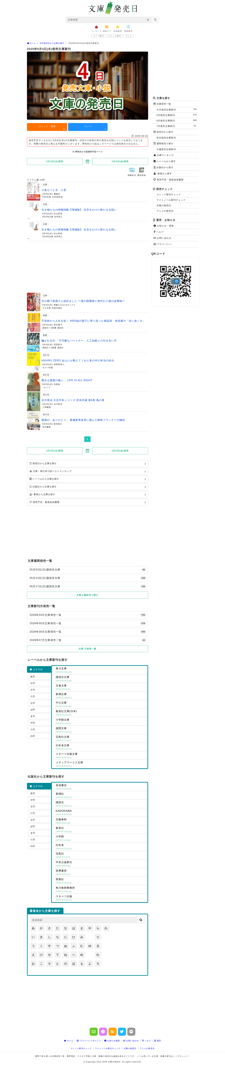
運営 (157, 1041)
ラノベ (95, 128)
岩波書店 (101, 787)
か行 (32, 683)
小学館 (101, 838)
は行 (32, 709)
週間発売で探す (164, 143)
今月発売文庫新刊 (177, 109)
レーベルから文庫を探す (44, 479)
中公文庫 (101, 704)
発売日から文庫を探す (43, 463)
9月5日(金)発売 (120, 161)
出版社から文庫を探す (43, 486)
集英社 (101, 830)
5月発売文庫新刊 (177, 115)
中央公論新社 (101, 864)
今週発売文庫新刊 (166, 149)
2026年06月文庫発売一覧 (88, 632)
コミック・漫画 (52, 128)
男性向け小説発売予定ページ (87, 152)
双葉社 (101, 881)
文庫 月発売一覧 (87, 648)
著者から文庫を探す (42, 494)
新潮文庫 (101, 696)
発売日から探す (164, 132)
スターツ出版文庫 (101, 756)
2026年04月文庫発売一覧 (88, 615)
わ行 (32, 736)
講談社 (101, 804)
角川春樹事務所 (101, 889)
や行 (32, 722)
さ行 (32, 689)
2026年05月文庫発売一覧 (88, 623)
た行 (32, 696)
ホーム (68, 1041)
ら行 (32, 729)
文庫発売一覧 (162, 104)
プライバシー (163, 244)
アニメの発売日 (165, 211)
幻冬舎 (101, 847)
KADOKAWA (101, 812)
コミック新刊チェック (169, 194)
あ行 (32, 676)
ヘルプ (159, 232)
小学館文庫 (101, 721)
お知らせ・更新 (164, 225)
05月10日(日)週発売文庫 (88, 578)
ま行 (32, 716)
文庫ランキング (164, 155)
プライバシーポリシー (89, 1041)
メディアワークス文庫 (101, 764)
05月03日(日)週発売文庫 (88, 569)
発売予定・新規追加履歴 (45, 502)
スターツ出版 (101, 898)
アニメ (129, 36)
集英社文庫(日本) (101, 713)
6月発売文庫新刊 (177, 120)
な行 (32, 703)
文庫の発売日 (164, 205)
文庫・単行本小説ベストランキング (51, 471)
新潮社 (101, 795)
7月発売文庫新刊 (177, 126)
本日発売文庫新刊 (166, 137)
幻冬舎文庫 (101, 747)
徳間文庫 (101, 730)
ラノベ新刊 (98, 36)
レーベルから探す (165, 161)
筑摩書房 (101, 872)
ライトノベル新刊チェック (171, 200)
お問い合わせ (162, 238)
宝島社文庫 (101, 738)
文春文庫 (101, 687)
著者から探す (163, 173)
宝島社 (101, 855)
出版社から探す (164, 167)
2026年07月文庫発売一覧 (88, 640)
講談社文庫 (101, 679)
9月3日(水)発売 (54, 161)
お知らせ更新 (112, 1041)
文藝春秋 (101, 821)
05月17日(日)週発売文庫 (88, 586)
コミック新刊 (114, 36)
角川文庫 (101, 670)
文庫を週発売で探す (87, 595)
